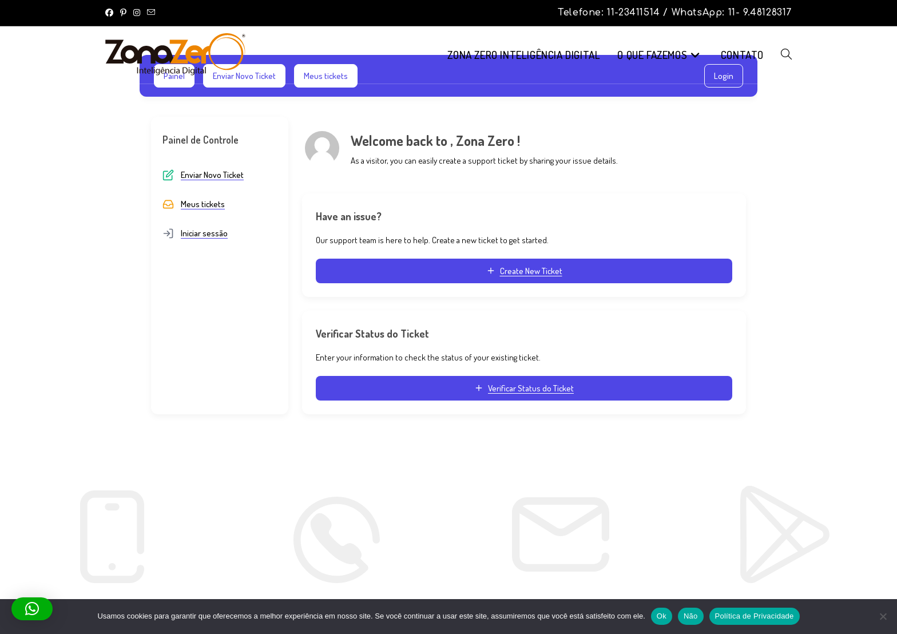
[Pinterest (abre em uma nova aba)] (123, 12)
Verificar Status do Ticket (524, 388)
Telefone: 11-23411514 (610, 12)
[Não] (882, 616)
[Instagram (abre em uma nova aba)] (137, 12)
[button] (32, 608)
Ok (661, 616)
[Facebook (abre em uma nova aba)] (111, 12)
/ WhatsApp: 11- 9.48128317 (727, 12)
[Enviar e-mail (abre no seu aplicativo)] (151, 12)
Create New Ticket (524, 271)
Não (691, 616)
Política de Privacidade (754, 616)
